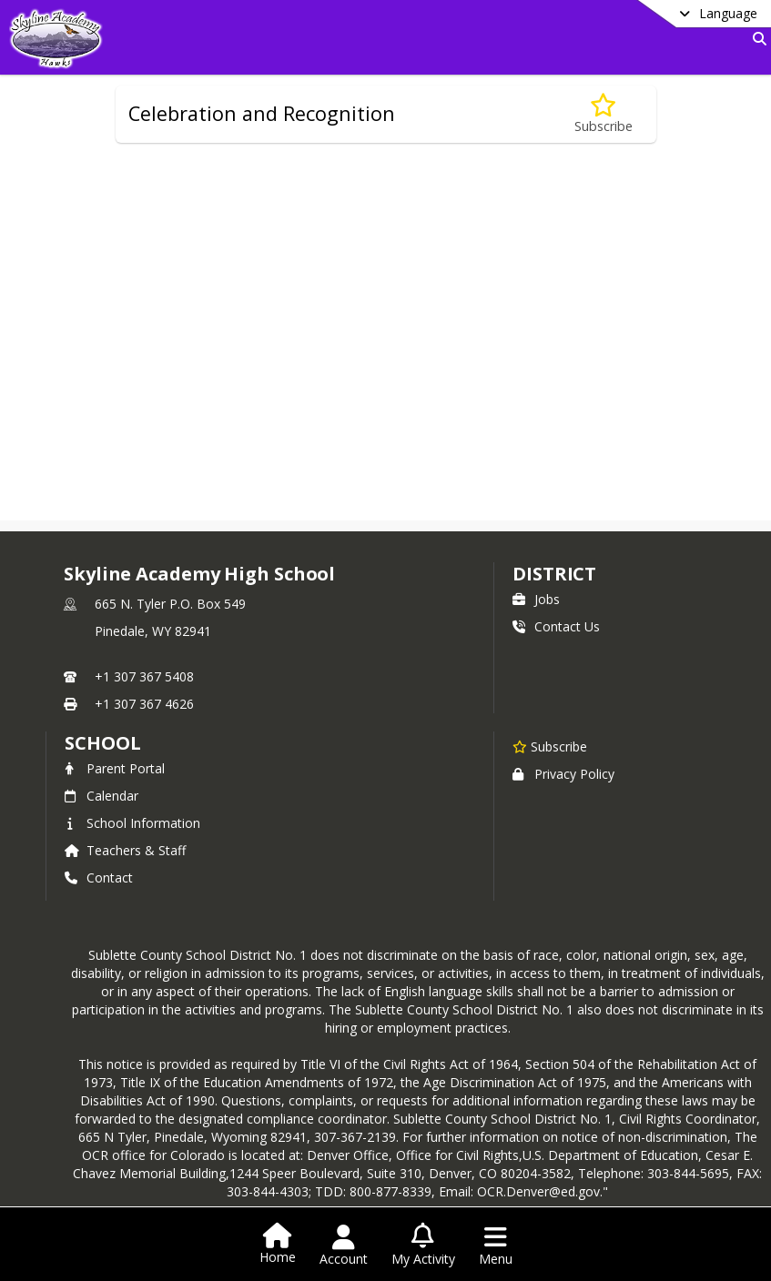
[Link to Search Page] (756, 38)
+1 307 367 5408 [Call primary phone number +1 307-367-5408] (144, 676)
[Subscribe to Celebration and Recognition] (603, 114)
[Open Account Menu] (344, 1245)
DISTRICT (554, 573)
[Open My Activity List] (423, 1245)
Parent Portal (115, 768)
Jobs (536, 599)
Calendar (101, 795)
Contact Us (556, 626)
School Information (132, 823)
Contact (99, 877)
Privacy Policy (563, 773)
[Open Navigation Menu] (495, 1245)
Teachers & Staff (125, 850)
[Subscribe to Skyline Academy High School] (549, 746)
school (102, 743)
